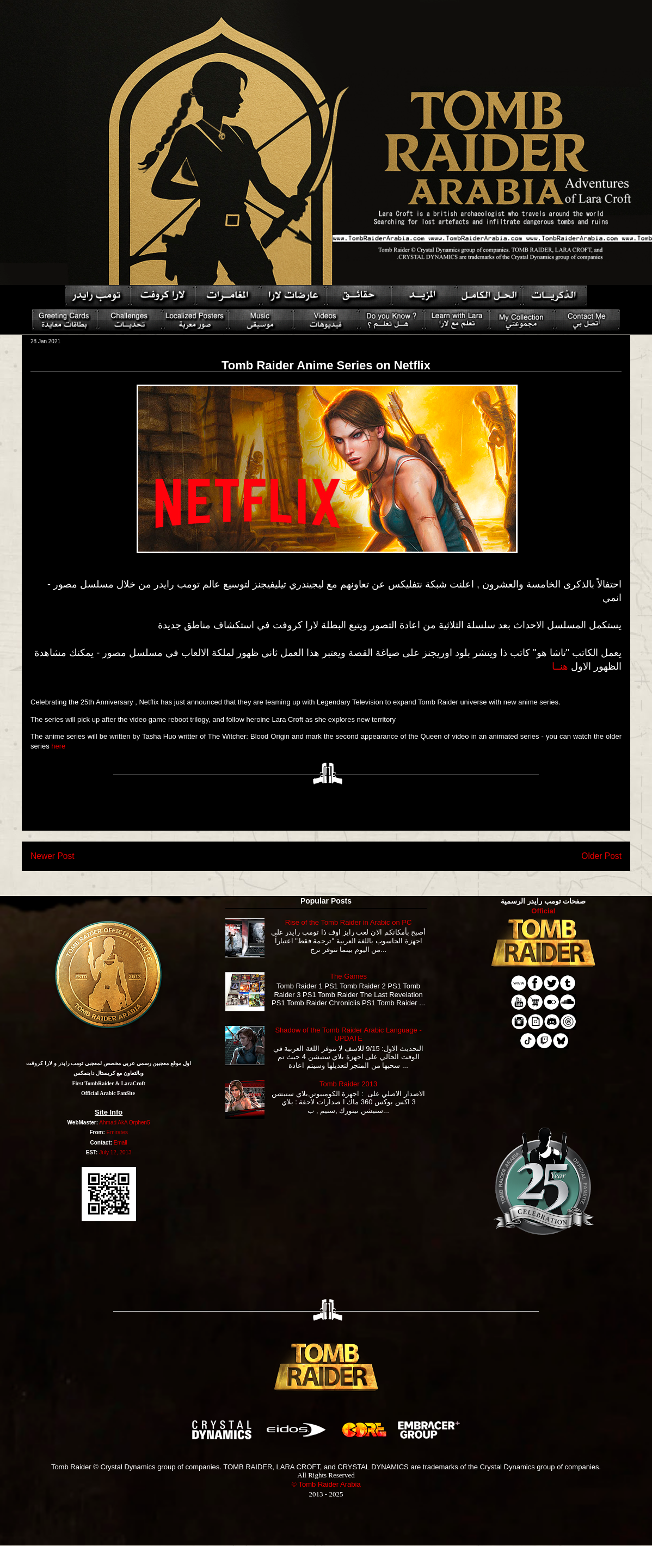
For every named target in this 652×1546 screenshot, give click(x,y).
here (58, 746)
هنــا (560, 666)
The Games (348, 976)
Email (120, 1143)
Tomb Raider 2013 (348, 1084)
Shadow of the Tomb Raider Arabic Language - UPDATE (348, 1034)
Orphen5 (139, 1123)
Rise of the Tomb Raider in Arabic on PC (348, 922)
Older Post (601, 856)
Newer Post (52, 856)
